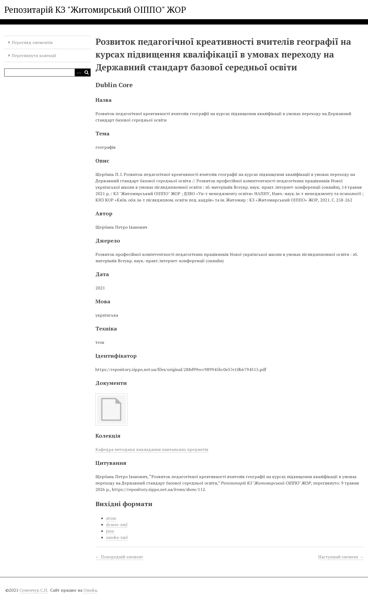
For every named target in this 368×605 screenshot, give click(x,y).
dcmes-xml (116, 524)
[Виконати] (87, 72)
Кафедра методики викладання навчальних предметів (151, 449)
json (110, 531)
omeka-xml (117, 537)
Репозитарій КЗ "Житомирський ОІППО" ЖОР (95, 9)
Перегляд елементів (32, 42)
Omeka (90, 590)
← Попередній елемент (119, 557)
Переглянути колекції (34, 55)
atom (111, 518)
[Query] (47, 72)
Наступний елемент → (341, 557)
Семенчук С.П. (33, 590)
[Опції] (79, 72)
